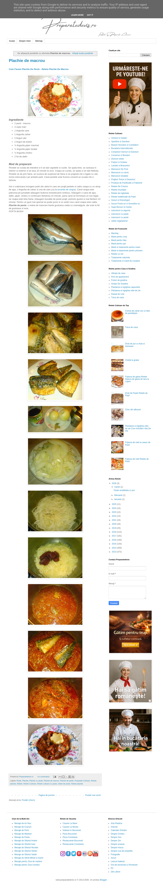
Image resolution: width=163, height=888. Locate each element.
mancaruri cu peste (120, 217)
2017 (114, 536)
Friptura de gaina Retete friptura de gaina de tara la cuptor (137, 379)
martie (117, 487)
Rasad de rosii (117, 294)
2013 (114, 552)
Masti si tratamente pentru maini (125, 247)
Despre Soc (116, 837)
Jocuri (113, 858)
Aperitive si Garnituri (120, 141)
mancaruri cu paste (120, 214)
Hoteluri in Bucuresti (72, 830)
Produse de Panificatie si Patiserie (126, 183)
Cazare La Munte (70, 827)
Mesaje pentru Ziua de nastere (28, 861)
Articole (114, 827)
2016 (114, 540)
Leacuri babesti (117, 861)
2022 (114, 516)
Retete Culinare (29, 784)
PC (112, 868)
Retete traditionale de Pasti (123, 197)
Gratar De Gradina (119, 284)
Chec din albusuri (133, 409)
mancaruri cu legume (120, 210)
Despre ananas (117, 844)
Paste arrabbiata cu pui (124, 490)
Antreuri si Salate (119, 138)
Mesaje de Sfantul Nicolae (26, 847)
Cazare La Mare (70, 823)
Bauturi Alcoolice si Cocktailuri (124, 145)
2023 (114, 512)
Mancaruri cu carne (120, 172)
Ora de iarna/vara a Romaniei (124, 865)
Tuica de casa (117, 297)
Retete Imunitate (118, 190)
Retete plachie (77, 784)
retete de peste (64, 784)
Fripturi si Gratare (119, 162)
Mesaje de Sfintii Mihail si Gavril (28, 858)
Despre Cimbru (117, 834)
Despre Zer (116, 840)
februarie (118, 495)
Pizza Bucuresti (70, 834)
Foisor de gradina (119, 280)
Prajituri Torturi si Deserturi (123, 179)
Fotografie (115, 854)
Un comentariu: (44, 777)
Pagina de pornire (47, 795)
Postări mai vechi (93, 795)
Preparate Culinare (82, 781)
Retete (19, 784)
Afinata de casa (118, 273)
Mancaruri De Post (119, 169)
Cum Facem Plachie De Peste (24, 69)
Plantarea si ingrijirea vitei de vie (125, 290)
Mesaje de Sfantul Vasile (25, 854)
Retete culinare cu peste (47, 784)
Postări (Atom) (28, 800)
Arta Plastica (116, 823)
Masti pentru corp (119, 237)
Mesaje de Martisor (23, 834)
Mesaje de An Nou (22, 823)
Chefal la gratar (132, 360)
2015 (114, 544)
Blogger (103, 880)
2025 (114, 504)
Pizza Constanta (70, 837)
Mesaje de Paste (22, 837)
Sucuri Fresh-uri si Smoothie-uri (125, 203)
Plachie (25, 781)
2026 (114, 483)
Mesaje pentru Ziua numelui (27, 865)
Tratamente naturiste (120, 257)
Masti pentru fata (118, 240)
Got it (90, 15)
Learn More (77, 15)
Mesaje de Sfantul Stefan (25, 851)
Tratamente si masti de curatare (125, 261)
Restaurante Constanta (73, 844)
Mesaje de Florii (21, 830)
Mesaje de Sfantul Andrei (25, 840)
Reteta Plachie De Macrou (55, 69)
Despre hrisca (117, 847)
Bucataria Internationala (122, 148)
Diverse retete (117, 159)
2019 (114, 528)
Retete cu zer (117, 254)
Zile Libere (115, 872)
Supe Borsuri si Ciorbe (121, 207)
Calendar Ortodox (119, 830)
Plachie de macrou (27, 60)
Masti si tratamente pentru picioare (126, 250)
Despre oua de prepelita (121, 851)
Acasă (12, 41)
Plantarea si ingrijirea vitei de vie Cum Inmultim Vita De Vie (138, 428)
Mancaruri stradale (119, 176)
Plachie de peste (67, 781)
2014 (114, 548)
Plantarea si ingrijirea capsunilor (125, 287)
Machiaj (114, 233)
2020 (114, 524)
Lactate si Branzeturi (120, 165)
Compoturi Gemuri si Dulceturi (125, 152)
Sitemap (38, 41)
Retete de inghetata (120, 193)
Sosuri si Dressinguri (120, 200)
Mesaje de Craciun (22, 827)
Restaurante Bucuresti (73, 840)
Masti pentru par (118, 243)
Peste (19, 781)
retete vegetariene (119, 221)
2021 (114, 520)
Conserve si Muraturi (120, 155)
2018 (114, 532)
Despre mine (25, 41)
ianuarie (118, 499)
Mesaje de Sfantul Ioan (24, 844)
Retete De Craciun (119, 186)
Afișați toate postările (82, 53)
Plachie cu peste (36, 781)
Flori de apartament (120, 277)
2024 (114, 508)
